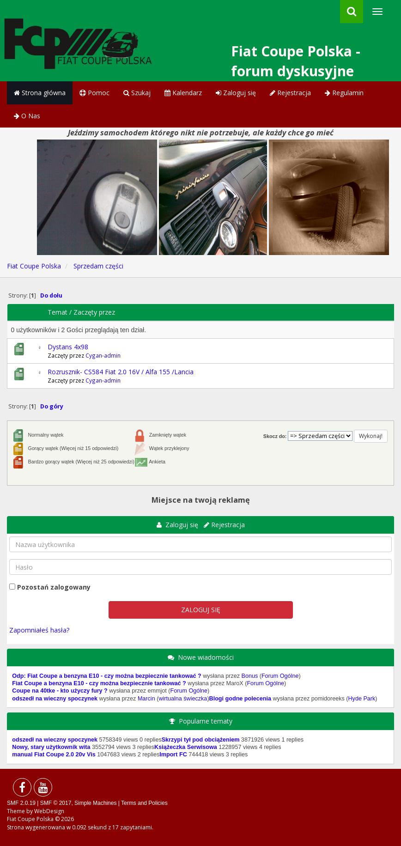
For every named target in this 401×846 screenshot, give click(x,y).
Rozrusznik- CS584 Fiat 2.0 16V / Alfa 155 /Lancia (121, 371)
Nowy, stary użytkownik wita (51, 747)
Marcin (146, 698)
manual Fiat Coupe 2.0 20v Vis (53, 754)
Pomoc (94, 92)
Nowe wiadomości (206, 657)
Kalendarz (183, 92)
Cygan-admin (103, 355)
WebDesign (49, 811)
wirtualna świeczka (182, 698)
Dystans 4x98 (68, 346)
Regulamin (344, 92)
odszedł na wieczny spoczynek (54, 698)
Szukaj (137, 92)
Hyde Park (362, 698)
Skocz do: (275, 436)
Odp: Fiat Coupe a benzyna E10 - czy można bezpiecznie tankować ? (106, 676)
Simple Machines (95, 803)
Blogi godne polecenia (240, 698)
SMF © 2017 (56, 803)
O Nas (27, 115)
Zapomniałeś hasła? (39, 630)
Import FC (173, 754)
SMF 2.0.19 (21, 803)
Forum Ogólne (280, 676)
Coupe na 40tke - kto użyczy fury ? (59, 691)
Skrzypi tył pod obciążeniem (201, 739)
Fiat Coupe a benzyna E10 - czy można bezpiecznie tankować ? (99, 683)
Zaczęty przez (94, 312)
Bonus (249, 676)
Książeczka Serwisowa (185, 747)
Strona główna (40, 92)
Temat (57, 312)
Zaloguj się (236, 92)
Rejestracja (290, 92)
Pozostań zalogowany (54, 587)
